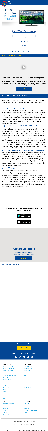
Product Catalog (7, 379)
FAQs (25, 375)
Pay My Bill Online (7, 415)
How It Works (27, 373)
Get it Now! (26, 403)
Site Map (5, 412)
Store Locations (6, 394)
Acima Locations (7, 396)
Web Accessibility (24, 421)
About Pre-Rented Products (9, 375)
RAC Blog (5, 398)
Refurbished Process (8, 377)
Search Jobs (23, 258)
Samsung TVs (24, 41)
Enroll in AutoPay (28, 368)
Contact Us (5, 408)
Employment (6, 387)
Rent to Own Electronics (8, 373)
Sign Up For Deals (28, 387)
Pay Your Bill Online (28, 366)
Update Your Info (28, 370)
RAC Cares (5, 391)
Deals (25, 385)
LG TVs (24, 38)
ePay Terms (33, 421)
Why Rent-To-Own (7, 406)
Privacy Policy (15, 421)
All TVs (24, 34)
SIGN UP (24, 348)
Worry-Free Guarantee (8, 403)
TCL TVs (24, 45)
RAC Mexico (26, 408)
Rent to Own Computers (8, 370)
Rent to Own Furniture (8, 366)
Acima (25, 412)
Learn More (24, 89)
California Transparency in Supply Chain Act (24, 424)
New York (20, 353)
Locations (13, 353)
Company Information (8, 385)
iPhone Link (24, 222)
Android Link (24, 216)
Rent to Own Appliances (8, 368)
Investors (5, 389)
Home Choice (27, 406)
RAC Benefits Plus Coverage (30, 410)
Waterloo (27, 353)
